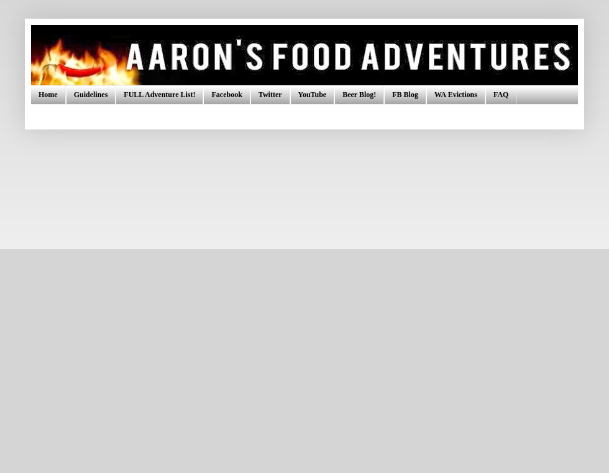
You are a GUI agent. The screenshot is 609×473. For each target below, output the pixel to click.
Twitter (270, 94)
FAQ (500, 94)
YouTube (312, 94)
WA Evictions (455, 94)
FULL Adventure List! (159, 94)
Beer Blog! (359, 94)
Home (48, 94)
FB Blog (405, 94)
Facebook (226, 94)
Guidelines (91, 94)
